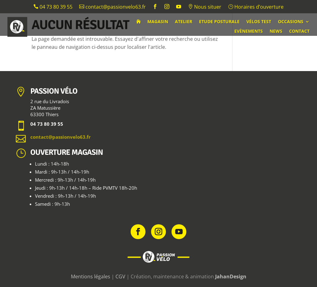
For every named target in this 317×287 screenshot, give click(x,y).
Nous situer (204, 7)
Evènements (248, 31)
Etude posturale (219, 21)
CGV (120, 276)
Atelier (183, 21)
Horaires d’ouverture (256, 7)
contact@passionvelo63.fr (112, 7)
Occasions (290, 21)
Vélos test (258, 21)
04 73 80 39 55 (52, 7)
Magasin (157, 21)
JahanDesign (230, 276)
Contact (299, 31)
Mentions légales (90, 276)
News (276, 31)
